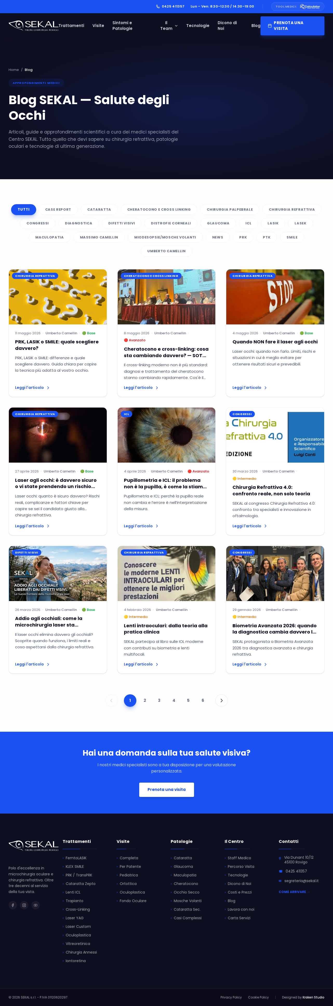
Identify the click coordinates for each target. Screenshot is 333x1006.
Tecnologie (197, 25)
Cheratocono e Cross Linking (159, 209)
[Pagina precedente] (111, 700)
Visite (98, 25)
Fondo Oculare (131, 901)
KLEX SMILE (73, 866)
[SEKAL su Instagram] (24, 905)
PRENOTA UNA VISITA (286, 25)
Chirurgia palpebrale (230, 209)
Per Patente (129, 866)
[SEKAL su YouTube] (35, 905)
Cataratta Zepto (79, 884)
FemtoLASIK (74, 858)
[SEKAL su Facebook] (13, 905)
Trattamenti (71, 25)
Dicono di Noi (227, 25)
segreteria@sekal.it (301, 880)
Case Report (58, 209)
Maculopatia (49, 237)
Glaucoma (218, 223)
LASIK (273, 223)
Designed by (303, 997)
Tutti (23, 209)
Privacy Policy (231, 997)
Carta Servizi (237, 918)
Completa (127, 858)
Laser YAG (73, 918)
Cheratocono (184, 884)
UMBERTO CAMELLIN (166, 251)
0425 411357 (170, 6)
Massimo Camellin (99, 237)
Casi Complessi (186, 918)
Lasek (300, 223)
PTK (266, 237)
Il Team (169, 25)
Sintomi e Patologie (122, 25)
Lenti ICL (72, 892)
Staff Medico (238, 858)
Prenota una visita (167, 789)
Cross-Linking (76, 909)
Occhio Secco (185, 892)
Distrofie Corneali (171, 223)
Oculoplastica (77, 935)
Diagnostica (78, 223)
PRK (243, 237)
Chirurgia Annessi (80, 952)
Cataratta (99, 209)
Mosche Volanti (186, 901)
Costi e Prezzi (238, 892)
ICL (248, 223)
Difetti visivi (121, 223)
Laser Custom (77, 926)
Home (14, 69)
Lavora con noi (239, 909)
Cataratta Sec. (186, 909)
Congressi (37, 223)
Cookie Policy (258, 997)
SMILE (292, 237)
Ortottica (127, 884)
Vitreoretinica (76, 944)
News (217, 237)
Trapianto (73, 901)
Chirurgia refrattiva (292, 209)
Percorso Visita (239, 866)
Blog (256, 25)
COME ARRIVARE (294, 892)
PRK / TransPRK (77, 875)
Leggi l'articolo (32, 387)
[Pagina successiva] (221, 700)
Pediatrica (127, 875)
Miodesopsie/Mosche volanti (165, 237)
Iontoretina (74, 961)
